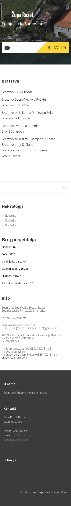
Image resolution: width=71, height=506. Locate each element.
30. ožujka (10, 220)
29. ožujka (10, 225)
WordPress (61, 492)
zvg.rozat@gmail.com (44, 328)
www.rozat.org (26, 325)
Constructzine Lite (30, 492)
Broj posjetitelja (19, 239)
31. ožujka (10, 215)
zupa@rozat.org (19, 328)
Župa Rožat (23, 15)
